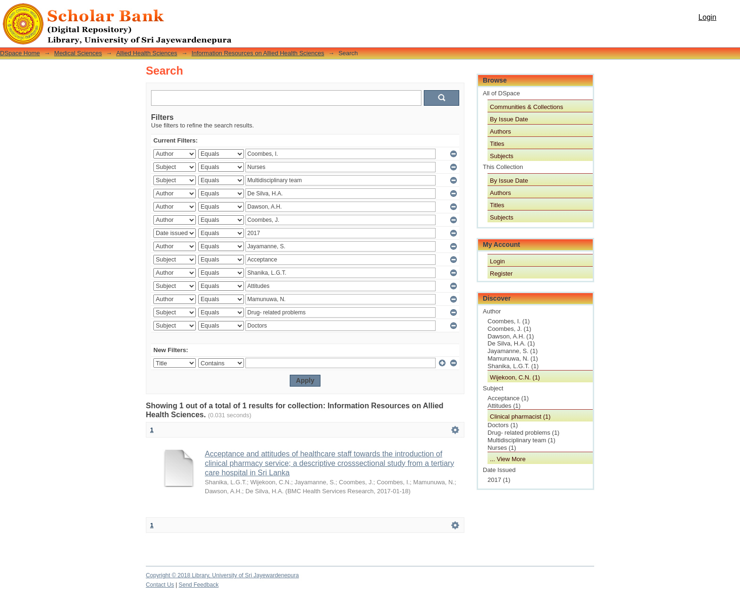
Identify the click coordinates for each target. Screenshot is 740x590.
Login (707, 17)
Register (501, 273)
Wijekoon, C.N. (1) (515, 377)
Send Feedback (199, 585)
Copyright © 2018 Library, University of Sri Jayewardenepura (222, 575)
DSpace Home (20, 53)
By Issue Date (509, 119)
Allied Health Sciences (146, 53)
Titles (497, 143)
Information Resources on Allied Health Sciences (258, 53)
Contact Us (160, 585)
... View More (508, 459)
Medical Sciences (78, 53)
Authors (500, 131)
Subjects (501, 156)
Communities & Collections (526, 106)
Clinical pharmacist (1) (520, 416)
